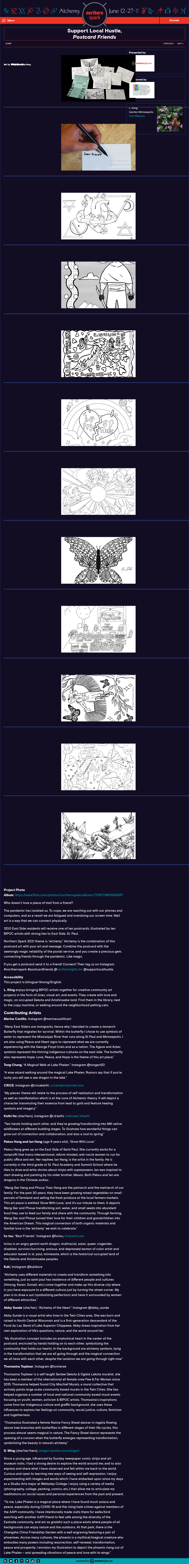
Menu (11, 20)
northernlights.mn (70, 969)
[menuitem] (8, 44)
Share (8, 44)
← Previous (168, 44)
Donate (174, 20)
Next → (180, 44)
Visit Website (137, 116)
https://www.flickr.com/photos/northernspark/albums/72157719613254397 (69, 895)
